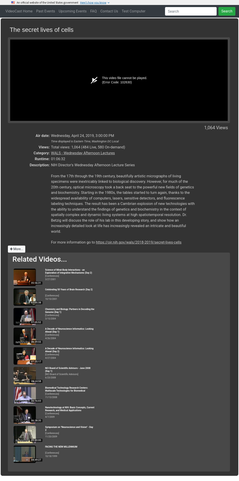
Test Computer (133, 11)
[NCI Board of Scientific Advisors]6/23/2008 (70, 373)
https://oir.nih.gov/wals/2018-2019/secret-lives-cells (138, 242)
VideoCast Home (18, 11)
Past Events (45, 11)
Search (226, 11)
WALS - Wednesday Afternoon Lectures (83, 153)
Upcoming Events (73, 11)
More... (16, 249)
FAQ (93, 11)
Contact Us (109, 11)
